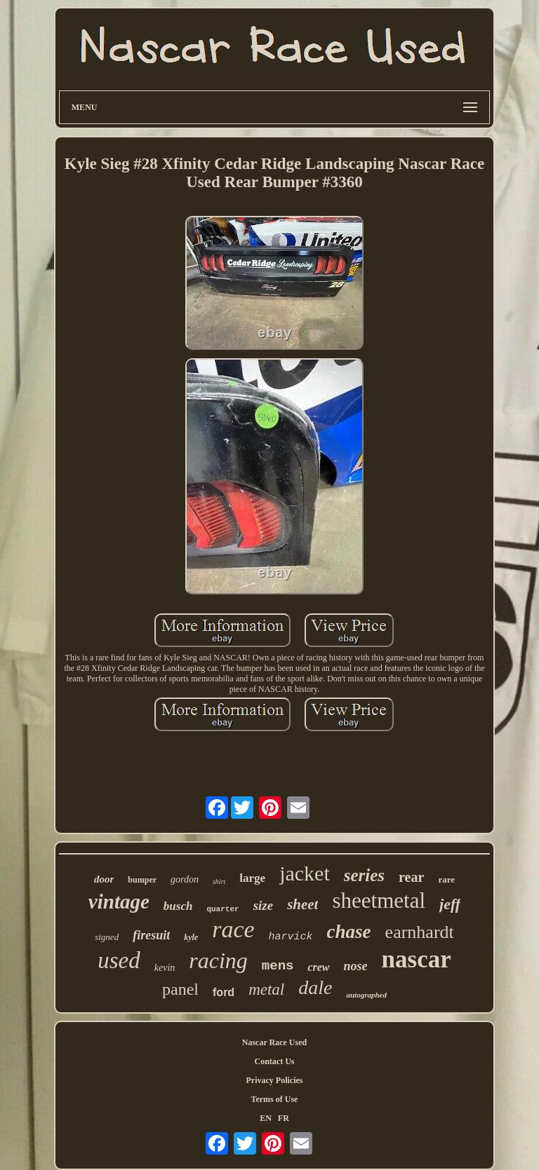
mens (278, 966)
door (104, 879)
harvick (291, 937)
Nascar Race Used (274, 1042)
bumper (142, 880)
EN (266, 1118)
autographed (366, 995)
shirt (219, 881)
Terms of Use (274, 1099)
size (263, 905)
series (364, 875)
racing (218, 960)
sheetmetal (378, 900)
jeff (449, 904)
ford (223, 992)
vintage (118, 901)
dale (315, 987)
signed (107, 937)
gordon (185, 879)
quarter (222, 909)
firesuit (151, 935)
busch (178, 906)
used (119, 960)
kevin (164, 967)
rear (411, 877)
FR (283, 1118)
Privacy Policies (274, 1080)
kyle (191, 937)
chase (349, 931)
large (252, 878)
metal (266, 989)
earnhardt (419, 932)
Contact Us (274, 1061)
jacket (304, 873)
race (233, 929)
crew (318, 967)
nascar (416, 959)
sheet (302, 904)
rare (446, 879)
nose (356, 966)
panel (180, 989)
